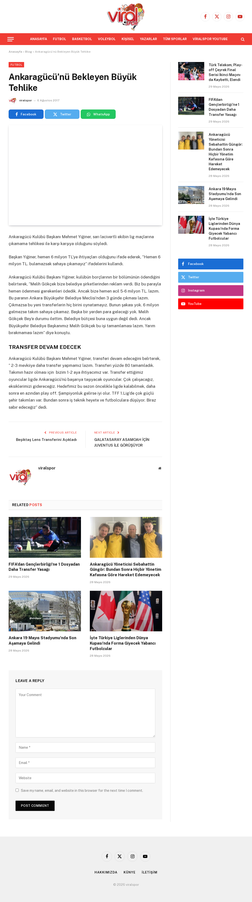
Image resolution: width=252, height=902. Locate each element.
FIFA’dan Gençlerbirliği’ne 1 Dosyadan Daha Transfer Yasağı (44, 567)
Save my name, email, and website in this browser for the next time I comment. (82, 791)
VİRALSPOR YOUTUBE (210, 39)
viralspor (25, 100)
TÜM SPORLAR (175, 39)
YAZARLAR (148, 39)
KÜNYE (130, 872)
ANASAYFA (38, 39)
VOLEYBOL (107, 39)
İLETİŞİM (150, 872)
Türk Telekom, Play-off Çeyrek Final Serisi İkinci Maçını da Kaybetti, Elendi (225, 72)
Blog (28, 51)
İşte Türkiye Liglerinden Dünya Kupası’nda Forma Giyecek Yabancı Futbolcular (123, 643)
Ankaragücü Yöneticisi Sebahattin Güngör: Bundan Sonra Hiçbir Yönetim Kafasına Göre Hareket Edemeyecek (125, 569)
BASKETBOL (82, 39)
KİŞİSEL (128, 39)
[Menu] (10, 39)
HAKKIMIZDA (105, 872)
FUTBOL (59, 39)
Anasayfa (15, 51)
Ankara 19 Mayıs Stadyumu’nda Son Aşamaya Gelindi (42, 641)
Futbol (16, 64)
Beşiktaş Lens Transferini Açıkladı (46, 439)
